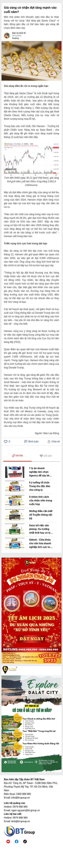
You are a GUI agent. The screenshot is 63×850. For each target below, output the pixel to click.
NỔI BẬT (46, 455)
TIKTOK (17, 455)
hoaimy (15, 38)
